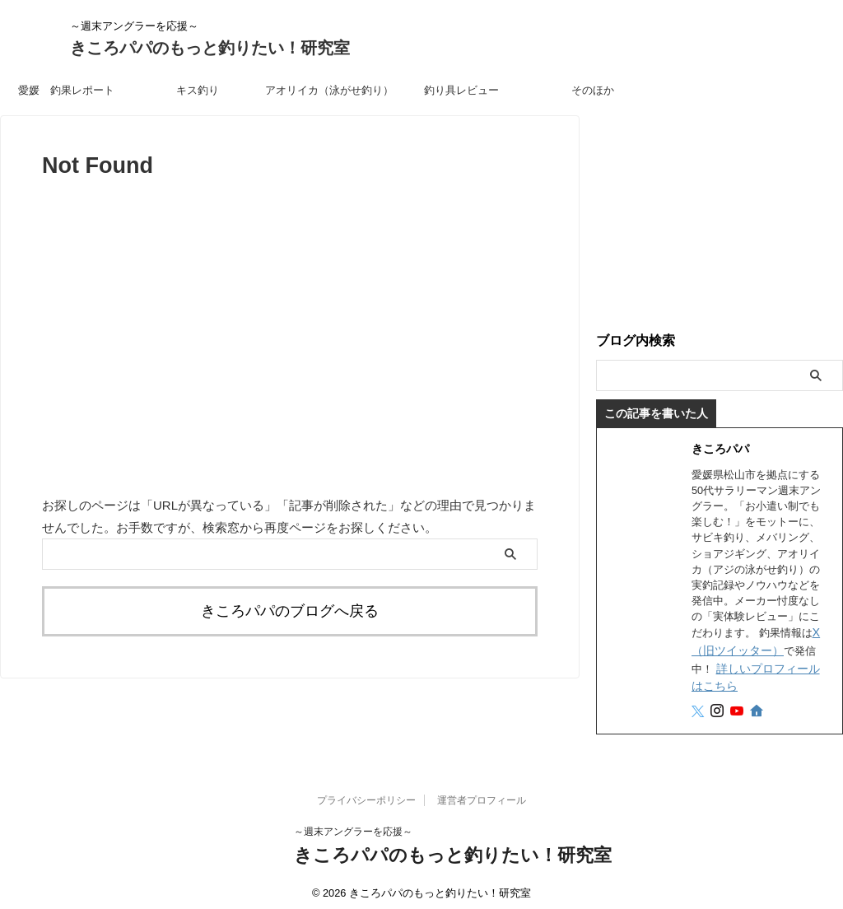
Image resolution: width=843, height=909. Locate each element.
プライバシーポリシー (366, 793)
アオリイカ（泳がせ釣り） (329, 90)
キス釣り (197, 90)
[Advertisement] (719, 218)
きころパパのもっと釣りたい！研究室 (210, 48)
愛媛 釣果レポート (66, 90)
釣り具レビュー (461, 90)
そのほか (592, 90)
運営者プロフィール (481, 793)
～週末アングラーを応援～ (353, 824)
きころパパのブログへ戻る (290, 609)
